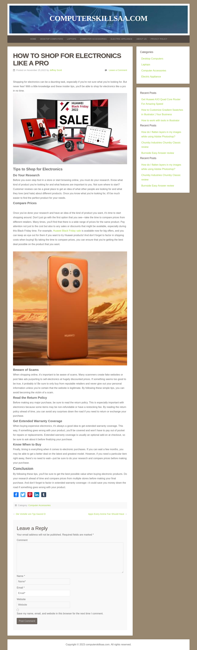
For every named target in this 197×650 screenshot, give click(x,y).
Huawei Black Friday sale (67, 230)
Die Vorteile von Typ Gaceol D (31, 514)
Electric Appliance (121, 39)
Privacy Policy (159, 39)
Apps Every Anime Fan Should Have (106, 514)
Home (33, 39)
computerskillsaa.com (98, 18)
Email (21, 587)
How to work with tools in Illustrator (160, 120)
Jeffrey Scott (55, 70)
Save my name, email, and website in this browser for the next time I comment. (60, 613)
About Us (141, 39)
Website (21, 599)
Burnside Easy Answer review (157, 153)
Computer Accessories (93, 39)
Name (21, 576)
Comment (22, 540)
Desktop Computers (51, 39)
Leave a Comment (118, 70)
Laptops (71, 39)
